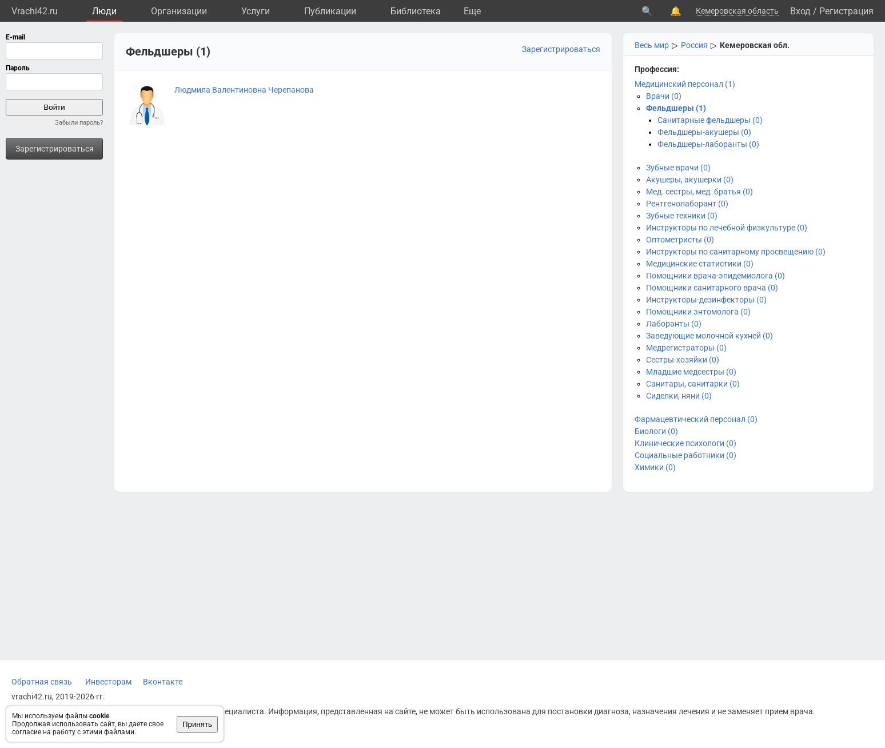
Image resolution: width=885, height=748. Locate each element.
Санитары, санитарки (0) (693, 383)
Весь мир (652, 45)
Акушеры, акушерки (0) (689, 179)
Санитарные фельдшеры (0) (710, 120)
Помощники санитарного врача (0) (712, 287)
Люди (104, 11)
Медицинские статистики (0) (700, 263)
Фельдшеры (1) (676, 108)
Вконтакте (162, 681)
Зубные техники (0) (681, 215)
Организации (179, 11)
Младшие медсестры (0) (691, 371)
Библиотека (415, 11)
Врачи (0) (663, 96)
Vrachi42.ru (34, 11)
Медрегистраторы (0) (686, 347)
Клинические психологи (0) (685, 443)
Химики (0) (655, 467)
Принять (197, 724)
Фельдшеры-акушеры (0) (704, 132)
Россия (694, 45)
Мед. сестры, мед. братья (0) (699, 191)
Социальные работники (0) (685, 455)
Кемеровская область (737, 10)
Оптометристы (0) (680, 239)
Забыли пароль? (79, 122)
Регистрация (846, 11)
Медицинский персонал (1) (685, 84)
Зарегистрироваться (54, 148)
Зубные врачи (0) (678, 167)
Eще (472, 11)
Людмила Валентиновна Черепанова (244, 89)
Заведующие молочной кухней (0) (709, 335)
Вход (800, 11)
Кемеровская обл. (755, 45)
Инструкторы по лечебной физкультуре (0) (726, 227)
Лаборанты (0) (673, 323)
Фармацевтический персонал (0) (696, 419)
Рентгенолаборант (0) (687, 203)
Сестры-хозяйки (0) (682, 359)
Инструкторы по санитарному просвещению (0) (736, 251)
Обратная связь (41, 681)
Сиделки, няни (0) (679, 395)
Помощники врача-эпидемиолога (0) (715, 275)
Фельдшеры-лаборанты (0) (708, 144)
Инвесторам (108, 681)
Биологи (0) (656, 431)
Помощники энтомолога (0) (698, 311)
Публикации (330, 11)
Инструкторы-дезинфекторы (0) (706, 299)
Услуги (255, 11)
